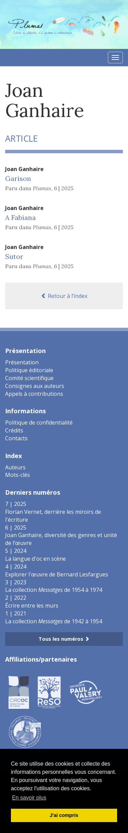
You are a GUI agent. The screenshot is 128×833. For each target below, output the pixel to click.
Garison (18, 178)
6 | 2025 (63, 188)
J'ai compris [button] (64, 815)
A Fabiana (20, 217)
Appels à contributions (34, 394)
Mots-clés (17, 475)
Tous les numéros (64, 639)
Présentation (22, 362)
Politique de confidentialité (39, 422)
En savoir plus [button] (29, 798)
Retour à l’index (64, 296)
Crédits (14, 430)
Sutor (14, 256)
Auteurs (15, 467)
